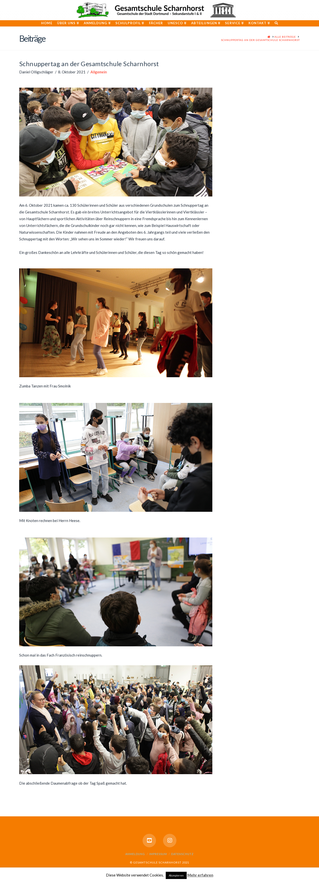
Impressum (158, 854)
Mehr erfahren (200, 875)
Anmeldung (135, 854)
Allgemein (98, 72)
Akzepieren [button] (176, 875)
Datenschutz (182, 854)
